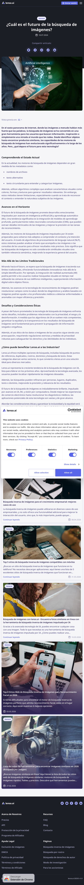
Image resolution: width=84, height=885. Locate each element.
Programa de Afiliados (13, 835)
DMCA (5, 852)
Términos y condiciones (13, 862)
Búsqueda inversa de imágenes (59, 846)
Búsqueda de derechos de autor (59, 857)
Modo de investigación (54, 862)
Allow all (68, 472)
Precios (5, 819)
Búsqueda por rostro (53, 852)
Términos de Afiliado (12, 867)
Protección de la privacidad (15, 830)
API (3, 825)
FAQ (45, 819)
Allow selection (41, 472)
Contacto (48, 830)
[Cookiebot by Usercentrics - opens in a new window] (69, 410)
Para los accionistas (53, 867)
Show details (70, 464)
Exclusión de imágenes (13, 846)
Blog (45, 825)
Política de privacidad (12, 857)
